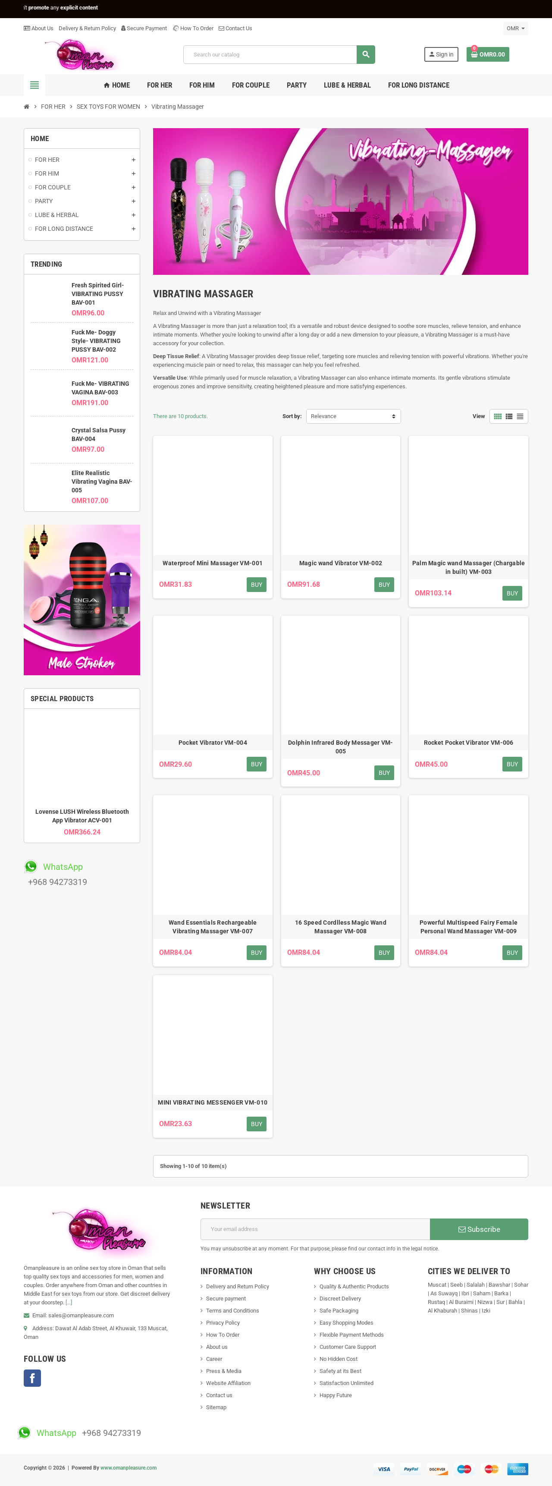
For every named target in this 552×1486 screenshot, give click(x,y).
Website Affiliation (228, 1383)
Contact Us (235, 28)
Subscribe (479, 1229)
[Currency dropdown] (515, 28)
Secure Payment (144, 28)
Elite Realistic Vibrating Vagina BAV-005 (102, 481)
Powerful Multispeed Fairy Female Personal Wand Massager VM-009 (469, 927)
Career (214, 1359)
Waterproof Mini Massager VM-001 (213, 563)
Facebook (32, 1378)
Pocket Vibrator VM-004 (213, 742)
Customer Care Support (348, 1347)
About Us (38, 28)
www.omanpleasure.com (128, 1468)
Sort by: (292, 416)
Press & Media (224, 1371)
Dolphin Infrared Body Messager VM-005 (340, 747)
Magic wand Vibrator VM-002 (340, 563)
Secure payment (226, 1298)
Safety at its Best (340, 1371)
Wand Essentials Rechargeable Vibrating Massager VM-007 (213, 927)
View (479, 416)
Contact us (219, 1395)
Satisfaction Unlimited (346, 1383)
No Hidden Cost (339, 1359)
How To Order (192, 28)
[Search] (279, 54)
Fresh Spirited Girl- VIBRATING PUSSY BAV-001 (98, 294)
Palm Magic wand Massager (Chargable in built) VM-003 (468, 567)
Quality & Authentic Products (354, 1286)
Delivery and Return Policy (237, 1286)
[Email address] (315, 1229)
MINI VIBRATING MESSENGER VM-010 (212, 1102)
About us (217, 1347)
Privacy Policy (223, 1322)
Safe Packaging (339, 1310)
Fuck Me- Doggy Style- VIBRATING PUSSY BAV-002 (96, 341)
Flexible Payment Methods (352, 1335)
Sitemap (216, 1407)
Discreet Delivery (340, 1298)
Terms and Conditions (232, 1310)
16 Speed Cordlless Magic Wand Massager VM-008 (340, 927)
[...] (69, 1302)
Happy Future (336, 1395)
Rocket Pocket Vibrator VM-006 (469, 742)
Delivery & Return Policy (87, 28)
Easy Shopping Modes (346, 1322)
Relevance (323, 416)
